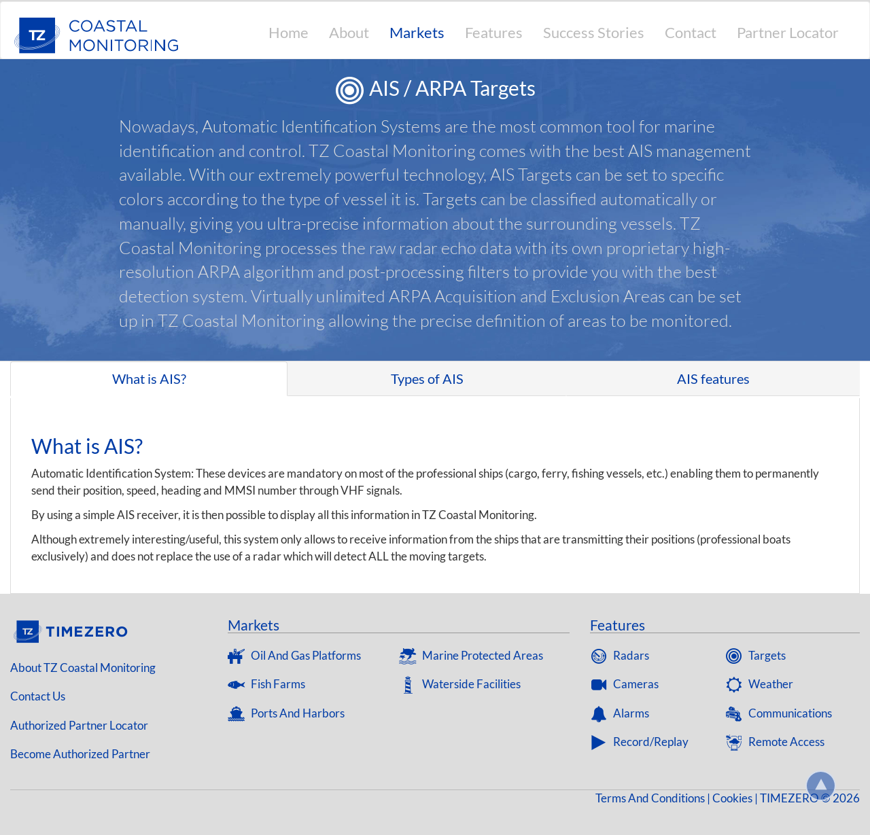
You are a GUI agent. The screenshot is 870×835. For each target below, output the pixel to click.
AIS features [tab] (713, 378)
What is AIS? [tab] (149, 378)
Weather (759, 684)
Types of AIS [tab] (427, 378)
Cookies (732, 798)
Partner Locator (788, 32)
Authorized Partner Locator (79, 725)
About (349, 32)
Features (494, 32)
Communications (778, 713)
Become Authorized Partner (80, 754)
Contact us (37, 696)
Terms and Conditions (650, 798)
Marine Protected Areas (471, 655)
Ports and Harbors (286, 713)
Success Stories (593, 32)
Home (288, 32)
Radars (619, 655)
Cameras (624, 684)
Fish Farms (266, 684)
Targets (755, 655)
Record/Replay (639, 741)
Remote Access (774, 741)
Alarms (619, 713)
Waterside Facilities (460, 684)
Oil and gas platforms (294, 655)
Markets (417, 32)
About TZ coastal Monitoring (83, 667)
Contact (690, 32)
